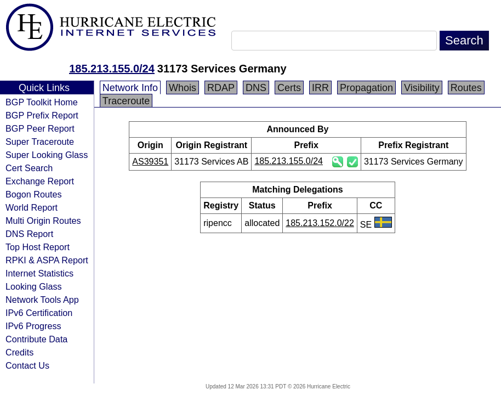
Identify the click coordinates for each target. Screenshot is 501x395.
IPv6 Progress (33, 326)
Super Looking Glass (46, 155)
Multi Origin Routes (43, 220)
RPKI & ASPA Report (46, 260)
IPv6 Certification (38, 313)
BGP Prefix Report (41, 115)
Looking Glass (33, 286)
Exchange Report (39, 181)
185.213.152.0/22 (320, 223)
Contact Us (27, 365)
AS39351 (150, 161)
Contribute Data (36, 339)
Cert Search (29, 168)
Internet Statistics (39, 273)
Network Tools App (42, 299)
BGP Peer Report (40, 128)
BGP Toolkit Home (41, 102)
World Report (31, 207)
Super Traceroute (39, 141)
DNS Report (29, 234)
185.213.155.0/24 (112, 69)
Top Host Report (37, 247)
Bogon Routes (33, 194)
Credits (19, 352)
